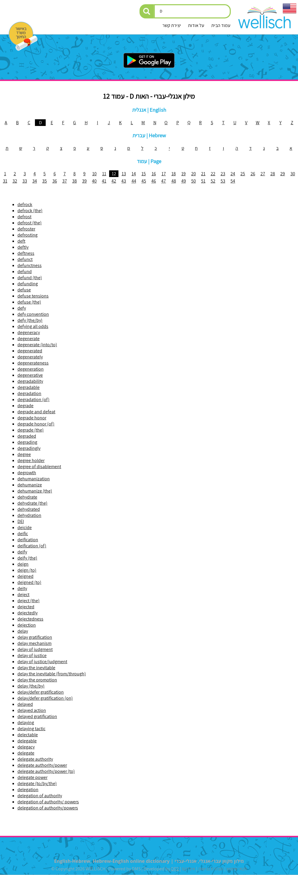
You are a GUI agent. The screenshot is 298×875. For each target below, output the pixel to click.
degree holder (31, 460)
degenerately (30, 357)
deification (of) (31, 546)
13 (124, 174)
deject (23, 594)
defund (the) (29, 278)
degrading (27, 442)
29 (282, 174)
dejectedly (27, 613)
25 (242, 174)
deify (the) (27, 558)
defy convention (33, 314)
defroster (26, 229)
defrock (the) (29, 211)
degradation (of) (33, 399)
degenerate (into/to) (37, 345)
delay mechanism (34, 643)
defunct (25, 259)
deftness (25, 253)
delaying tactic (31, 729)
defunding (27, 284)
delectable (27, 735)
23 (223, 174)
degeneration (30, 369)
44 (134, 181)
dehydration (29, 515)
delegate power (32, 777)
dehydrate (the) (32, 503)
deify (22, 552)
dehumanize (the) (34, 491)
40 (94, 181)
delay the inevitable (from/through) (51, 674)
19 (183, 174)
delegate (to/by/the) (37, 783)
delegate (25, 753)
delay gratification (34, 637)
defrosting (27, 235)
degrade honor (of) (35, 424)
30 (292, 174)
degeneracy (28, 332)
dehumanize (29, 485)
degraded (26, 436)
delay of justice (32, 655)
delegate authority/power (42, 765)
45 (143, 181)
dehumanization (33, 479)
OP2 (175, 869)
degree (24, 454)
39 (84, 181)
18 (173, 174)
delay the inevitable (36, 668)
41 (104, 181)
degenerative (30, 375)
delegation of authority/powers (47, 808)
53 (223, 181)
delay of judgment (35, 649)
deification (27, 540)
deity (22, 588)
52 (213, 181)
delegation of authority (39, 796)
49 (183, 181)
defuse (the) (29, 302)
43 (123, 181)
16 (154, 174)
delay (22, 631)
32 (15, 181)
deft (21, 241)
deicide (24, 527)
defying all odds (32, 326)
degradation (29, 393)
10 (94, 174)
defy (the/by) (29, 320)
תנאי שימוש (236, 869)
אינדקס (188, 869)
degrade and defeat (36, 412)
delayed (25, 704)
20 (193, 174)
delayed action (31, 710)
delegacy (26, 747)
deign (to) (26, 570)
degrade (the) (30, 430)
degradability (30, 381)
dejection (26, 625)
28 (272, 174)
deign (23, 564)
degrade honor (31, 418)
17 (164, 174)
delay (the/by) (31, 686)
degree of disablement (39, 466)
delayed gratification (37, 716)
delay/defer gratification (40, 692)
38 (74, 181)
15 (143, 174)
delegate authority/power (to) (46, 771)
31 (5, 181)
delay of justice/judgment (42, 661)
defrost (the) (29, 223)
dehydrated (28, 509)
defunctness (29, 265)
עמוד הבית (220, 25)
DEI (20, 521)
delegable (27, 741)
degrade (25, 406)
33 (24, 181)
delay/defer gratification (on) (45, 698)
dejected (25, 607)
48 (173, 181)
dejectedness (30, 619)
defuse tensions (33, 296)
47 (163, 181)
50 (193, 181)
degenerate (28, 338)
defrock (24, 204)
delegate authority (35, 759)
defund (24, 271)
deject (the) (28, 601)
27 (262, 174)
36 (54, 181)
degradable (28, 387)
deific (22, 534)
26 (253, 174)
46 (153, 181)
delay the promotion (37, 680)
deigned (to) (29, 582)
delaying (25, 722)
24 (232, 174)
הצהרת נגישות (211, 869)
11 (104, 174)
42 (113, 181)
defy (21, 308)
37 (64, 181)
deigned (25, 576)
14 (134, 174)
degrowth (26, 473)
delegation (27, 789)
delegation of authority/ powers (48, 802)
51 (203, 181)
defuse (24, 290)
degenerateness (33, 363)
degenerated (29, 351)
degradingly (28, 448)
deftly (23, 247)
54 (232, 181)
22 (213, 174)
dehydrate (27, 497)
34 (34, 181)
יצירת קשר (171, 25)
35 (44, 181)
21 (203, 174)
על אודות (196, 25)
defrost (24, 217)
